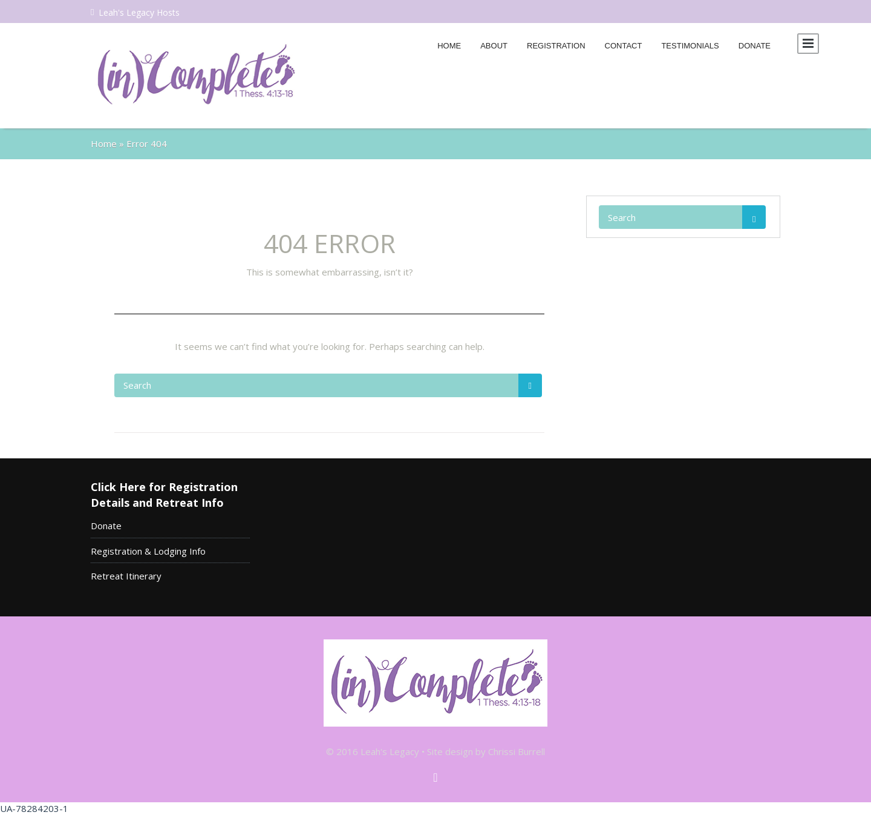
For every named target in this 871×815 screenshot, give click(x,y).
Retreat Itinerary (126, 576)
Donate (755, 45)
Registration (556, 45)
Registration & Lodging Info (148, 551)
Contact (623, 45)
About (493, 45)
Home (449, 45)
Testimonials (690, 45)
